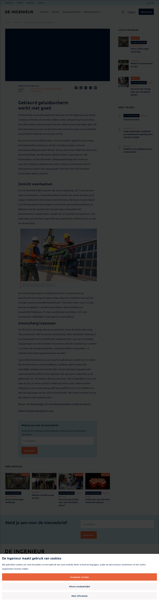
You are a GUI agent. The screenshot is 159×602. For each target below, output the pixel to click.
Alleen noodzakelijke (79, 586)
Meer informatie (79, 595)
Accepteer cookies (79, 577)
